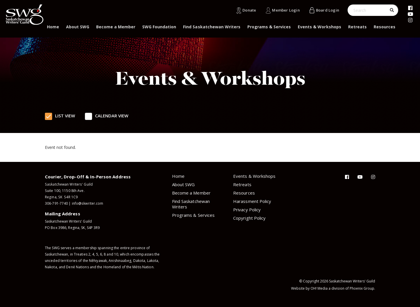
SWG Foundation (159, 26)
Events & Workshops (319, 26)
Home (53, 26)
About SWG (77, 26)
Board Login (327, 10)
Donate (249, 10)
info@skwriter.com (87, 203)
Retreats (357, 26)
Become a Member (115, 26)
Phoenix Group (362, 288)
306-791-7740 (56, 203)
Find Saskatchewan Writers (211, 26)
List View (65, 116)
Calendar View (111, 116)
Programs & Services (269, 26)
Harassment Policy (252, 201)
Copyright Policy (249, 218)
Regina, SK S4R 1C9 (61, 197)
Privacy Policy (247, 209)
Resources (384, 26)
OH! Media (319, 288)
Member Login (286, 10)
